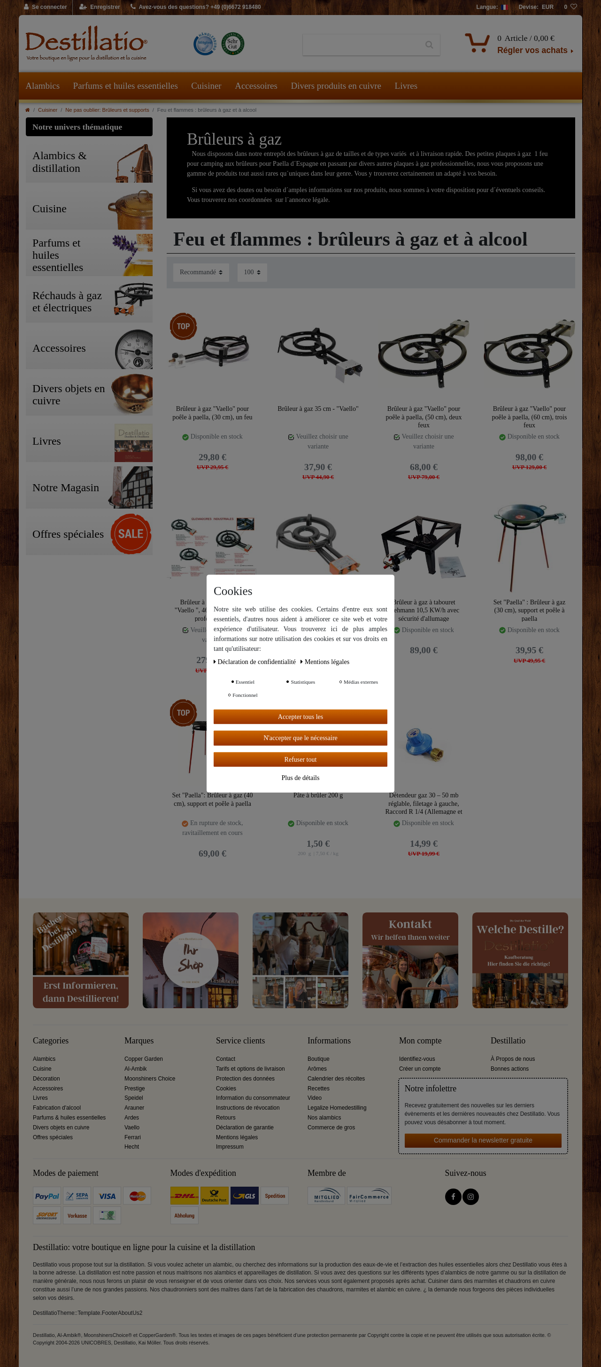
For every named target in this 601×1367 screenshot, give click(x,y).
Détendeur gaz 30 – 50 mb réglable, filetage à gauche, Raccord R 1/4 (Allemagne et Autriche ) (423, 803)
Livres (406, 86)
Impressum (230, 1146)
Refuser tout (301, 759)
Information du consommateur (253, 1098)
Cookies (226, 1088)
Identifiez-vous (417, 1059)
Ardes (131, 1117)
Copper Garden (143, 1059)
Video (315, 1098)
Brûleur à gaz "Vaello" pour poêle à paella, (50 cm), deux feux (423, 416)
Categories (51, 1040)
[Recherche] (429, 45)
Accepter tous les (300, 716)
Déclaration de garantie (245, 1127)
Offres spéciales (53, 1137)
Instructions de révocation (248, 1107)
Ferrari (132, 1137)
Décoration (46, 1078)
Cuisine (42, 1069)
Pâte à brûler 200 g (318, 795)
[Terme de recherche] (361, 45)
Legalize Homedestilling (337, 1107)
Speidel (133, 1098)
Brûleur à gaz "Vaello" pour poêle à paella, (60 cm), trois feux (529, 416)
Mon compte (420, 1040)
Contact (225, 1059)
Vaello (131, 1127)
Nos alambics (324, 1117)
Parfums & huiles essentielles (69, 1117)
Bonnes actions (510, 1069)
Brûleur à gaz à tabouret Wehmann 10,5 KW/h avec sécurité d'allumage (423, 610)
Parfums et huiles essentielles (125, 86)
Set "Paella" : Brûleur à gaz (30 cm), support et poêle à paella (529, 610)
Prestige (134, 1088)
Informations (329, 1040)
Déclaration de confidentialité (255, 661)
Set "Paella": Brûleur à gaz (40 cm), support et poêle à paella (212, 799)
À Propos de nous (513, 1059)
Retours (226, 1117)
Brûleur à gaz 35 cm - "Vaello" (317, 408)
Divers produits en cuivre (336, 86)
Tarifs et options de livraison (250, 1069)
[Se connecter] (46, 7)
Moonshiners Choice (149, 1078)
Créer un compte (420, 1069)
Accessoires (256, 86)
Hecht (131, 1146)
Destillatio (508, 1040)
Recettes (319, 1088)
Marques (139, 1040)
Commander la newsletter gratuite (483, 1140)
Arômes (317, 1069)
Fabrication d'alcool (57, 1107)
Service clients (240, 1040)
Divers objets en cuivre (61, 1127)
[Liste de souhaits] (570, 7)
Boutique (319, 1059)
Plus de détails (301, 777)
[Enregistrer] (99, 7)
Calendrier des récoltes (336, 1078)
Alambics (42, 86)
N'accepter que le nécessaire (300, 737)
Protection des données (245, 1078)
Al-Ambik (135, 1069)
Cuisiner (206, 86)
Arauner (134, 1107)
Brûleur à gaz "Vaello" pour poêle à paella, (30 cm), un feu (212, 413)
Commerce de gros (331, 1127)
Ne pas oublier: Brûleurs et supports (107, 110)
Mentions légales (237, 1137)
